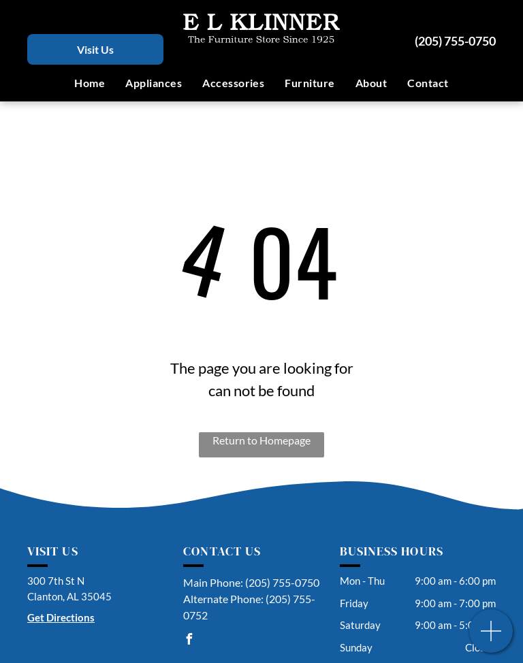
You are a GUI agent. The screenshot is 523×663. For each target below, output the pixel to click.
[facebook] (188, 640)
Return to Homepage (261, 440)
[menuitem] (89, 83)
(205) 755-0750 (455, 40)
